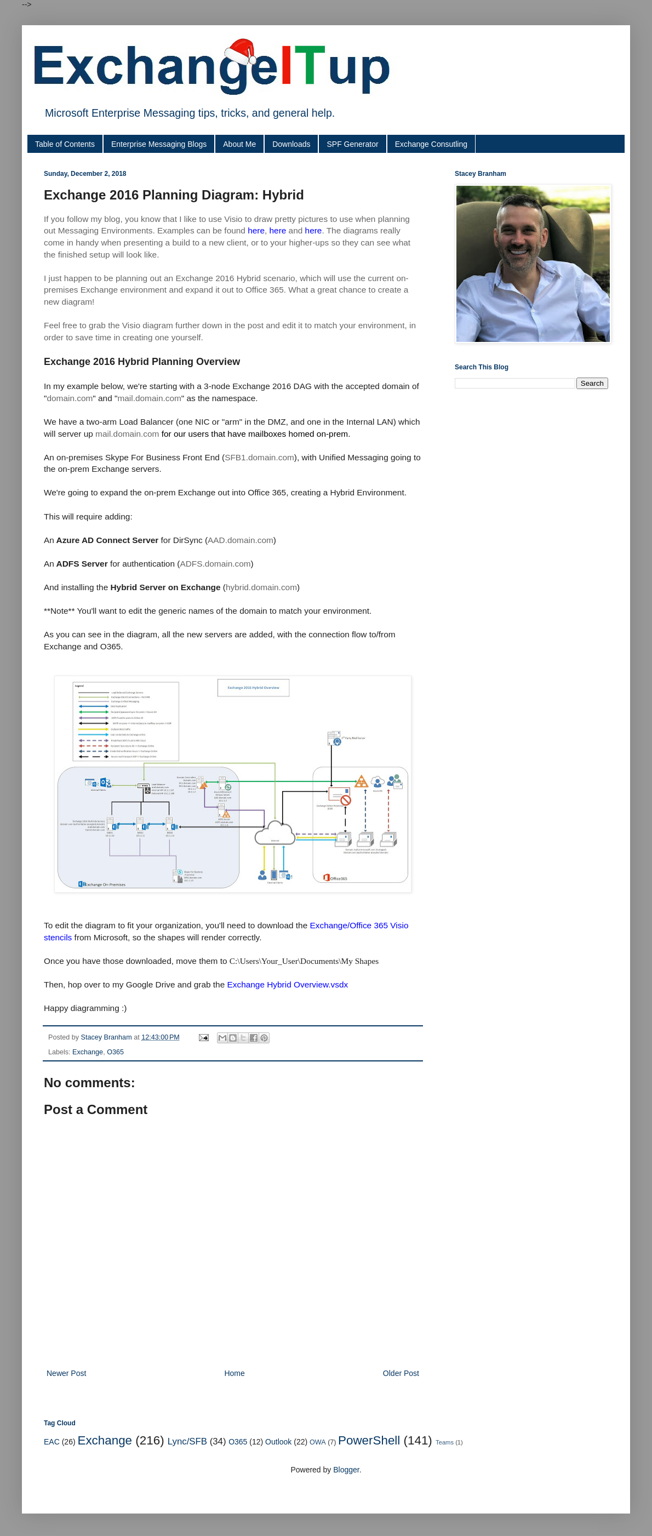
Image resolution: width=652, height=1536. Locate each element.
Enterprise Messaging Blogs (159, 144)
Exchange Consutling (431, 144)
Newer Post (66, 1373)
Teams (445, 1442)
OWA (318, 1442)
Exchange (87, 1052)
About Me (239, 144)
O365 (115, 1052)
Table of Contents (65, 144)
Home (234, 1373)
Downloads (291, 144)
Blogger (346, 1469)
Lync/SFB (187, 1441)
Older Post (401, 1373)
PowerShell (369, 1440)
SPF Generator (352, 144)
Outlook (278, 1441)
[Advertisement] (102, 508)
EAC (52, 1441)
